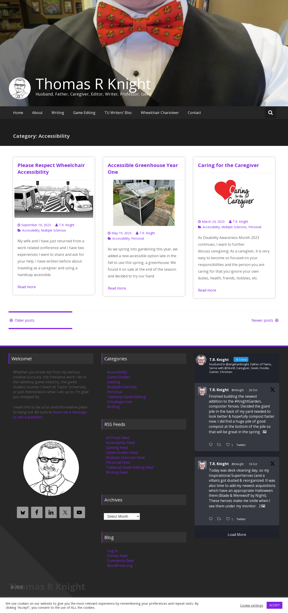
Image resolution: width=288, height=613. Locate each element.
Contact (194, 112)
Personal (137, 238)
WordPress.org (120, 565)
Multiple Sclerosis (53, 230)
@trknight (238, 390)
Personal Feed (118, 462)
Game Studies (118, 376)
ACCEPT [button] (274, 605)
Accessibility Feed (120, 442)
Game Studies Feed (122, 452)
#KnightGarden (247, 401)
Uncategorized (119, 401)
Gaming (113, 381)
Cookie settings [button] (251, 605)
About (37, 112)
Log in (112, 550)
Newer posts (265, 320)
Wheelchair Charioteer (160, 112)
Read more (27, 286)
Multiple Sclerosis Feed (125, 457)
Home (18, 112)
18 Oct (253, 464)
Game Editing (84, 112)
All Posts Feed (117, 437)
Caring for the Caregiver (228, 165)
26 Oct (253, 390)
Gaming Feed (117, 447)
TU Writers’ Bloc (118, 112)
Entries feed (117, 555)
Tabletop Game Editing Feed (129, 467)
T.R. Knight (66, 225)
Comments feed (120, 560)
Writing (58, 112)
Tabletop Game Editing (126, 396)
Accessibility (30, 230)
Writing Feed (116, 472)
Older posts (21, 320)
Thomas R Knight (93, 84)
